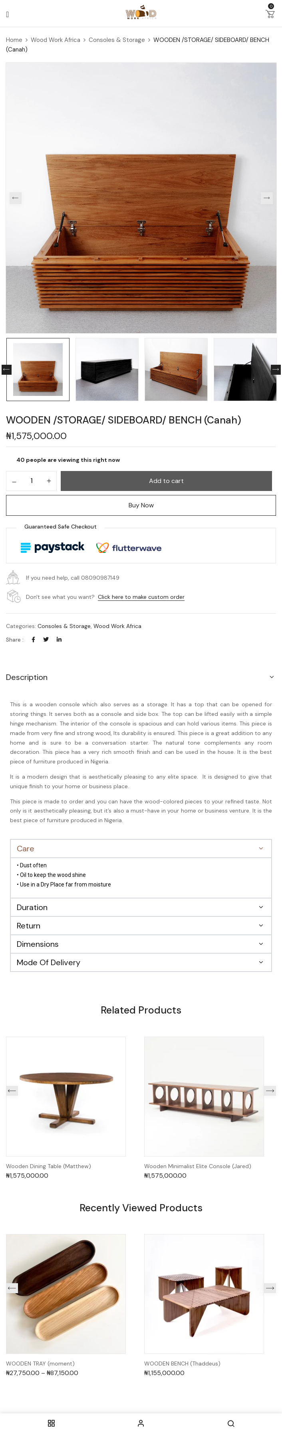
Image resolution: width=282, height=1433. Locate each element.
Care (25, 849)
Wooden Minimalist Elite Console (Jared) (197, 1166)
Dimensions (38, 944)
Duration (32, 907)
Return (28, 926)
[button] (270, 15)
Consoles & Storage (117, 40)
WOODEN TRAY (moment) (40, 1363)
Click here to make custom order (141, 596)
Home (14, 40)
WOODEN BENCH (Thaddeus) (182, 1363)
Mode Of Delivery (48, 962)
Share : (15, 639)
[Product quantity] (31, 480)
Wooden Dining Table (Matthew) (48, 1166)
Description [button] (27, 677)
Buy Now (141, 505)
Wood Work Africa (55, 40)
